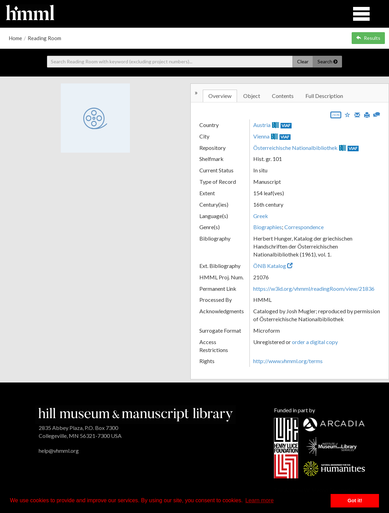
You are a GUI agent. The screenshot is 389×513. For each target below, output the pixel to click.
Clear (303, 61)
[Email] (357, 114)
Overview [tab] (219, 95)
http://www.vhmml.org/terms (288, 361)
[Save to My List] (347, 114)
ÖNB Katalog (273, 265)
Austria (262, 125)
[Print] (367, 114)
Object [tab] (251, 95)
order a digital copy (315, 342)
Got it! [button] (355, 500)
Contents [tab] (283, 95)
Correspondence (304, 227)
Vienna (261, 136)
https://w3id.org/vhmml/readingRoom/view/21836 (313, 288)
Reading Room (44, 38)
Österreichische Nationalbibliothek (295, 147)
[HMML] (135, 414)
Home (15, 38)
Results (368, 38)
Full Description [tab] (324, 95)
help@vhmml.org (59, 450)
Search (327, 61)
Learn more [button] (259, 500)
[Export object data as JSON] (335, 116)
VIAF (286, 125)
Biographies (267, 227)
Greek (260, 216)
